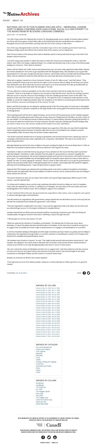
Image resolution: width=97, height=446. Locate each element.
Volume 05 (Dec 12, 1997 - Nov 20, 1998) (48, 297)
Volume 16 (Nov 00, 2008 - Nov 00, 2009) (48, 321)
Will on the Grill (41, 402)
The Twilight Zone (42, 397)
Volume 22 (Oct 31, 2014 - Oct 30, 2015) (47, 334)
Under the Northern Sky (44, 400)
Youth (38, 372)
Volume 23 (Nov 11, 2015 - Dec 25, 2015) (48, 336)
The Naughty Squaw (43, 391)
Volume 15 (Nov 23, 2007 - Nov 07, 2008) (48, 319)
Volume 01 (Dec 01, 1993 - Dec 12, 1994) (48, 288)
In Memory (40, 364)
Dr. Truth (39, 389)
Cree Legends (40, 351)
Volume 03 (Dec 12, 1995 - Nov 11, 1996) (48, 292)
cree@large (40, 385)
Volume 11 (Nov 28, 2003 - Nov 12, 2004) (48, 310)
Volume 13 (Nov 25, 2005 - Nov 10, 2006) (48, 314)
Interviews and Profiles (43, 366)
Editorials (39, 353)
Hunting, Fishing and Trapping (46, 362)
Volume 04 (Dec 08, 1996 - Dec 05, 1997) (48, 294)
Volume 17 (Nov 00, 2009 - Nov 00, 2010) (48, 323)
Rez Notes (39, 395)
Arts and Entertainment (44, 347)
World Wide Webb (42, 404)
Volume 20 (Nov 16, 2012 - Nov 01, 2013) (48, 329)
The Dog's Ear (41, 387)
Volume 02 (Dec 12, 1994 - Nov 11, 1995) (48, 290)
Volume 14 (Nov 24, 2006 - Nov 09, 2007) (48, 316)
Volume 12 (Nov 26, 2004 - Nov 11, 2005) (48, 312)
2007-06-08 (18, 273)
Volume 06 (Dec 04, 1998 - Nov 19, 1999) (48, 299)
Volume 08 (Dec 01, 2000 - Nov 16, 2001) (48, 303)
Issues (6, 20)
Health (38, 359)
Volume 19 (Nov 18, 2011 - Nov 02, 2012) (48, 327)
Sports (38, 370)
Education (39, 355)
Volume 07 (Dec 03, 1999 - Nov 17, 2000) (48, 301)
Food (38, 357)
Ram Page (39, 393)
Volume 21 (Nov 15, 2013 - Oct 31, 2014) (48, 332)
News (24, 273)
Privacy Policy (46, 442)
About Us (18, 20)
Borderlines (40, 383)
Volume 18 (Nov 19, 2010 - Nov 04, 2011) (48, 325)
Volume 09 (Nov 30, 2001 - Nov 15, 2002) (48, 305)
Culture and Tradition (43, 349)
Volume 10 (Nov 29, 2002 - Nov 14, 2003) (48, 308)
